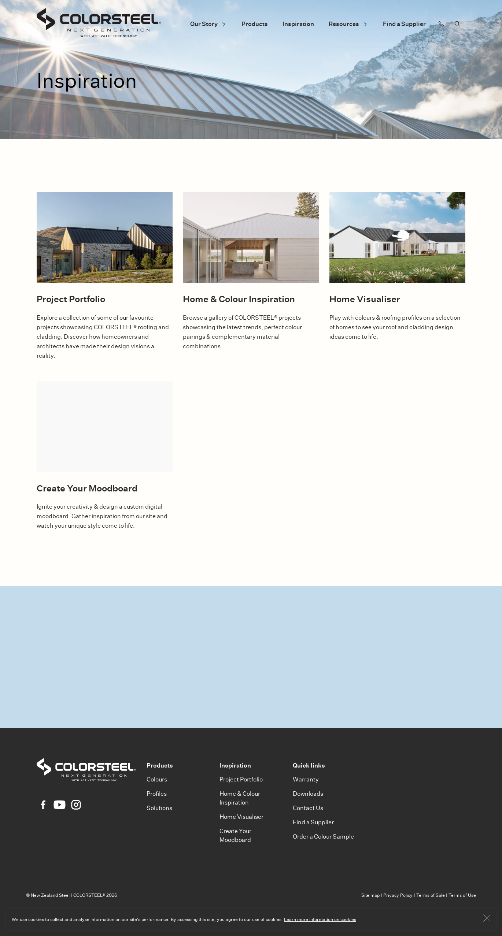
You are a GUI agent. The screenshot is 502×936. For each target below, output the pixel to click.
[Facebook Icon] (43, 804)
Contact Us (308, 808)
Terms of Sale (430, 895)
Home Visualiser (241, 816)
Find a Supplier (404, 23)
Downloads (308, 793)
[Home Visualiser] (397, 237)
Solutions (159, 808)
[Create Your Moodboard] (105, 426)
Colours (157, 779)
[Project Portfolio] (105, 237)
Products (254, 23)
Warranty (306, 779)
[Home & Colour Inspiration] (251, 237)
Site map (370, 895)
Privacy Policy (398, 895)
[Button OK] (486, 919)
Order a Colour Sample (323, 836)
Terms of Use (462, 895)
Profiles (157, 793)
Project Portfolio (241, 779)
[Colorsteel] (99, 24)
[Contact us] (441, 24)
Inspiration (298, 23)
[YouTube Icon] (59, 804)
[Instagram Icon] (76, 804)
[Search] (457, 24)
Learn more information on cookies (320, 919)
